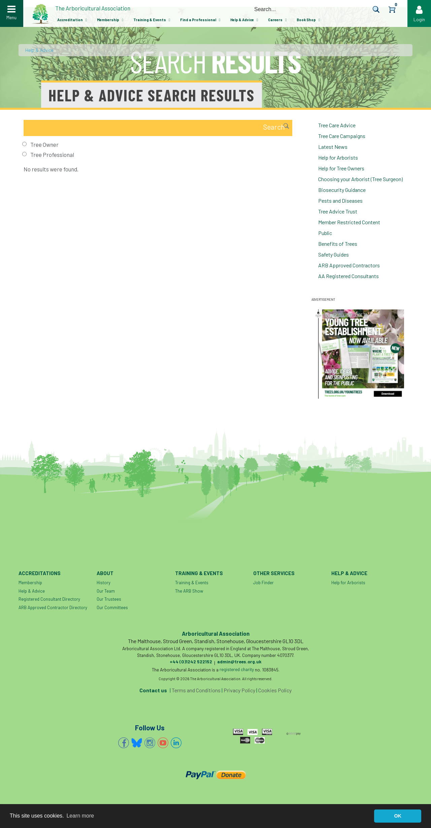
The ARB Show (189, 591)
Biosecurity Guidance (342, 190)
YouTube (163, 742)
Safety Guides (333, 254)
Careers (275, 20)
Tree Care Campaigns (341, 136)
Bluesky (136, 742)
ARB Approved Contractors (349, 265)
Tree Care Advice (337, 125)
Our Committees (112, 607)
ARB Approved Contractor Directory (53, 607)
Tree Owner (44, 144)
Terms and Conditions (196, 690)
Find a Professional (198, 20)
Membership (108, 20)
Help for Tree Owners (341, 168)
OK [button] (397, 816)
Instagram (149, 742)
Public (325, 233)
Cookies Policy (275, 690)
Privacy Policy (239, 690)
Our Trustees (109, 599)
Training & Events (149, 20)
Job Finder (263, 582)
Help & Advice (242, 20)
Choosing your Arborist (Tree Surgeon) (360, 179)
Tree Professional (52, 154)
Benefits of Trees (337, 243)
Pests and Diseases (340, 200)
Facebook (123, 742)
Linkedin (176, 742)
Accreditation (70, 20)
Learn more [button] (80, 816)
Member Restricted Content (349, 222)
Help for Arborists (338, 157)
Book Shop (306, 20)
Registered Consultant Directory (49, 599)
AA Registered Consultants (348, 276)
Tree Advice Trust (337, 211)
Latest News (332, 146)
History (103, 582)
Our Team (106, 591)
